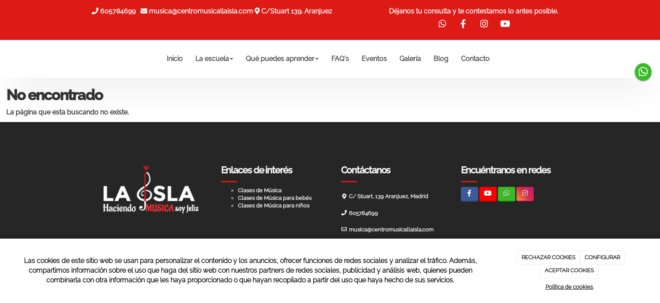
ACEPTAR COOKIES (569, 270)
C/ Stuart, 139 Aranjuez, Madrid (388, 196)
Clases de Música (260, 190)
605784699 (119, 11)
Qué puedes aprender (282, 59)
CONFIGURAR (602, 257)
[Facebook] (469, 194)
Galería (410, 59)
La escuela (214, 59)
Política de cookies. (569, 287)
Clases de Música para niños (273, 205)
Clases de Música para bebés (274, 198)
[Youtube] (488, 194)
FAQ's (340, 59)
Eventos (374, 59)
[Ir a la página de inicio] (81, 59)
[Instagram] (525, 194)
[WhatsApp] (506, 194)
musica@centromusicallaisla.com (201, 11)
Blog (441, 59)
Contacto (475, 59)
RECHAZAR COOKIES (548, 257)
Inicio (175, 59)
